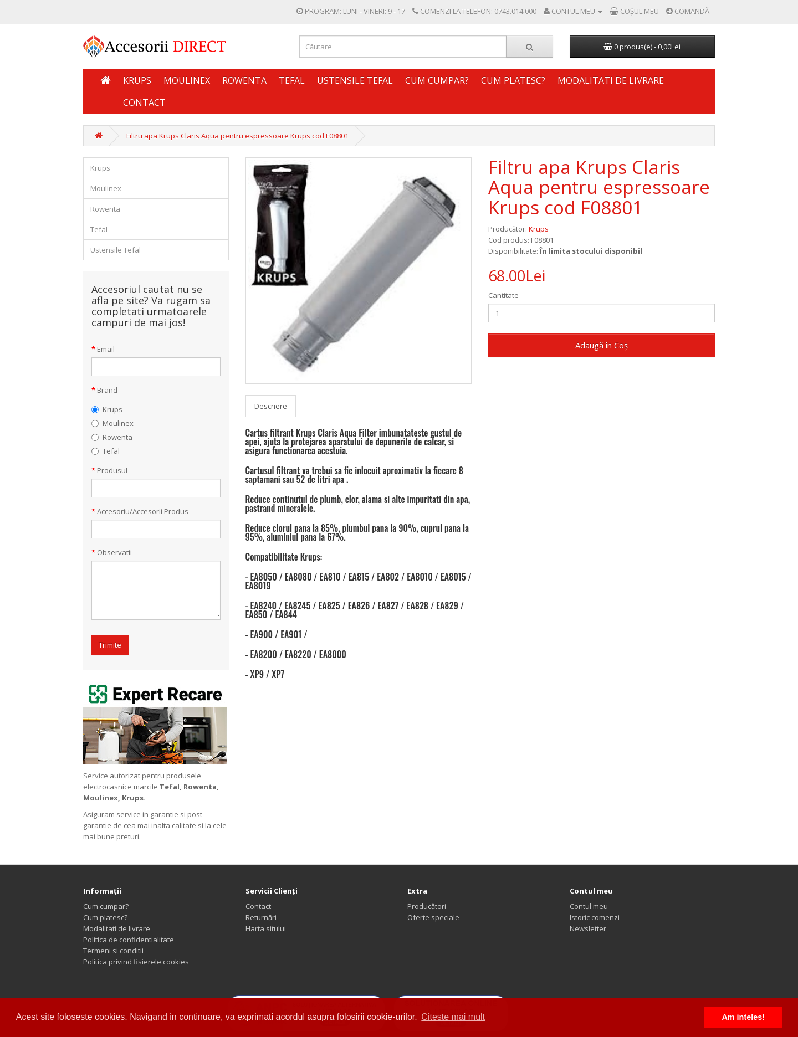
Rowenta (244, 80)
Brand (107, 390)
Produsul (112, 470)
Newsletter (588, 928)
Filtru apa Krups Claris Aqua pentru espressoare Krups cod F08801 (237, 136)
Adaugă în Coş (601, 345)
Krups (137, 80)
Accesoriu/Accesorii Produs (142, 511)
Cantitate (503, 295)
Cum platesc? (513, 80)
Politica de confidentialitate (128, 939)
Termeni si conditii (113, 951)
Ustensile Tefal (355, 80)
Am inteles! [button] (743, 1017)
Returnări (261, 917)
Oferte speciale (433, 917)
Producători (426, 906)
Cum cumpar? (437, 80)
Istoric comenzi (595, 917)
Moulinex (186, 80)
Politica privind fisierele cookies (136, 962)
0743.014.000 (515, 11)
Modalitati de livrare (610, 80)
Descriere (270, 406)
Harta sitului (265, 928)
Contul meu (589, 906)
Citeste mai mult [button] (453, 1016)
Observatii (114, 552)
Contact (144, 102)
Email (106, 349)
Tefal (292, 80)
